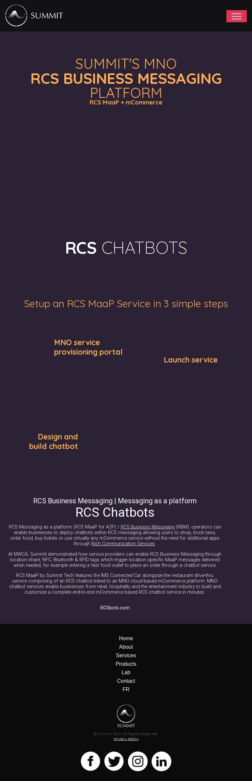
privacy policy (126, 738)
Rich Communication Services (123, 544)
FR (125, 689)
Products (126, 664)
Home (126, 638)
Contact (126, 681)
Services (126, 655)
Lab (126, 672)
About (126, 647)
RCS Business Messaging (148, 527)
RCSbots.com (115, 608)
